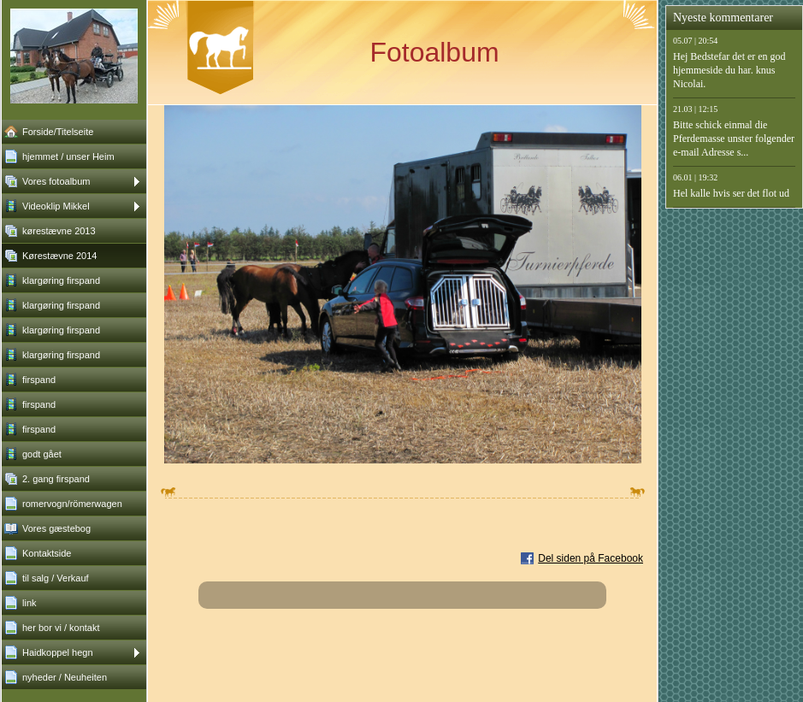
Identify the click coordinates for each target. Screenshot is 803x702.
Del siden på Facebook (590, 558)
